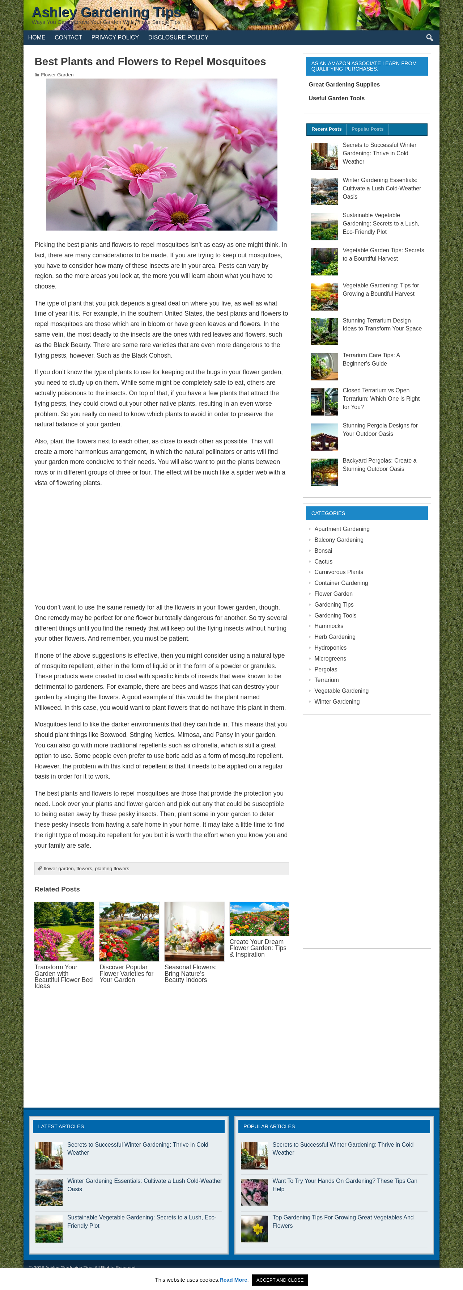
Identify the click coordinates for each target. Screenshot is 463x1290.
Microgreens (331, 658)
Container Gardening (341, 583)
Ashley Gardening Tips (68, 1267)
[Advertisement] (161, 545)
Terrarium (327, 680)
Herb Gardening (335, 637)
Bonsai (323, 551)
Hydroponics (331, 648)
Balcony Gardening (339, 540)
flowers (84, 868)
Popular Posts (367, 129)
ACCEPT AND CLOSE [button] (280, 1280)
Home (37, 37)
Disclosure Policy (178, 37)
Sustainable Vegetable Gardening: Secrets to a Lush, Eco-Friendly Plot (381, 223)
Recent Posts (326, 129)
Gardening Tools (336, 615)
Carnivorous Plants (339, 572)
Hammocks (329, 626)
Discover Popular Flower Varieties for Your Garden (126, 973)
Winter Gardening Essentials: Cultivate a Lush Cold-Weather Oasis (382, 188)
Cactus (324, 561)
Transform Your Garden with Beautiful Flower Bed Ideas (63, 977)
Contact (68, 37)
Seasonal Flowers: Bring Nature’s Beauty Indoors (191, 973)
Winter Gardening (337, 702)
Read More (233, 1280)
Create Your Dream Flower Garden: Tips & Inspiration (258, 948)
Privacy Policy (115, 37)
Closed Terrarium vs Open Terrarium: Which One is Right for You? (381, 398)
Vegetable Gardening (342, 691)
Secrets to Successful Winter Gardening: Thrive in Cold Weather (379, 153)
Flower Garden (57, 74)
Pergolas (326, 669)
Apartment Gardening (342, 529)
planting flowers (112, 868)
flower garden (59, 868)
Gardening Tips (334, 605)
